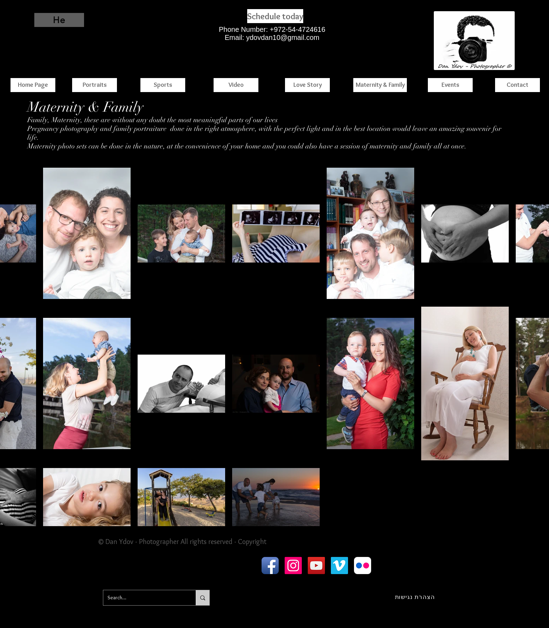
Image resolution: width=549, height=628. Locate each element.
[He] (59, 20)
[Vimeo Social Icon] (339, 565)
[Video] (236, 85)
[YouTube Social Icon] (316, 565)
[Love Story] (307, 85)
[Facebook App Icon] (270, 565)
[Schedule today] (275, 16)
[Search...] (144, 597)
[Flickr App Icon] (362, 565)
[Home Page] (33, 85)
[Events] (450, 85)
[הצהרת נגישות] (414, 597)
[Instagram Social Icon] (293, 565)
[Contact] (517, 85)
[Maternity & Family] (380, 85)
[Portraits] (94, 85)
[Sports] (162, 85)
